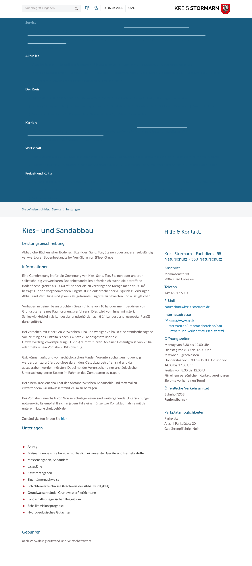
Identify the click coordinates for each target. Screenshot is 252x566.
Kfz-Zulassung (180, 31)
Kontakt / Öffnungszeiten (48, 39)
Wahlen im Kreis (203, 106)
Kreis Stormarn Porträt (95, 98)
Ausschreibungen (43, 64)
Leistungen (97, 39)
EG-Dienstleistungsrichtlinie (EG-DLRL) (89, 156)
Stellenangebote (172, 72)
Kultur (92, 182)
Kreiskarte (121, 98)
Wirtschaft (33, 148)
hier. (64, 418)
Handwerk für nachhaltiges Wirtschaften (145, 156)
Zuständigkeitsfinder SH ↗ (49, 47)
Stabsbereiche (145, 106)
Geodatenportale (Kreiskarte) (147, 31)
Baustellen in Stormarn (74, 64)
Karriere (31, 123)
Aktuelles (32, 56)
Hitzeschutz (148, 64)
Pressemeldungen (124, 72)
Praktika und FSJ (176, 131)
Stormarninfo (196, 72)
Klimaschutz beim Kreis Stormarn (197, 157)
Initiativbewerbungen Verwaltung (116, 131)
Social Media (149, 72)
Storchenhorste (213, 182)
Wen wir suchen (93, 139)
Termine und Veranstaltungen (103, 190)
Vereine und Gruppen (193, 190)
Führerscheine (79, 31)
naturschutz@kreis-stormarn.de (187, 307)
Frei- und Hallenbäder (46, 182)
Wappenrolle (77, 114)
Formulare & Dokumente (108, 31)
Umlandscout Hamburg (160, 190)
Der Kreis (32, 89)
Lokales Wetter (79, 72)
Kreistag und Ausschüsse (173, 98)
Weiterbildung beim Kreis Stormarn (55, 139)
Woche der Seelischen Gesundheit (75, 81)
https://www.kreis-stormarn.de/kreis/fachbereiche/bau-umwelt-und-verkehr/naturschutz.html (196, 326)
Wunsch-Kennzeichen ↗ (189, 39)
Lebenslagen (78, 39)
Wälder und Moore (44, 198)
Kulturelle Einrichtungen (116, 182)
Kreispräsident (142, 98)
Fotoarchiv (129, 64)
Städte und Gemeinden (173, 106)
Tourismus (133, 190)
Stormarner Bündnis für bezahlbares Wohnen (91, 165)
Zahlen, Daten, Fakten (132, 114)
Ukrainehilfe (40, 81)
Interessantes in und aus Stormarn (54, 98)
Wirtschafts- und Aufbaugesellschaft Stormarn (154, 165)
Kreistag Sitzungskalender (49, 72)
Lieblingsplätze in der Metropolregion (56, 190)
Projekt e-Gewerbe (44, 165)
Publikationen (132, 39)
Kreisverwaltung (80, 106)
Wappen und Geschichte (48, 114)
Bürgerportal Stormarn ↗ (48, 31)
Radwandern (190, 182)
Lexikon (114, 39)
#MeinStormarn (112, 81)
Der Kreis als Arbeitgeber (48, 131)
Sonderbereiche (121, 106)
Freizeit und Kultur (39, 173)
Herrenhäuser (74, 182)
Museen (142, 182)
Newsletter (101, 72)
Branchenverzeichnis (45, 156)
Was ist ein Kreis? (101, 114)
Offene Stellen (151, 131)
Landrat (101, 106)
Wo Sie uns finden (158, 39)
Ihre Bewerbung (79, 131)
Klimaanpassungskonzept (177, 64)
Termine (215, 72)
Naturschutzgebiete (164, 182)
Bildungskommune (105, 64)
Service (30, 22)
